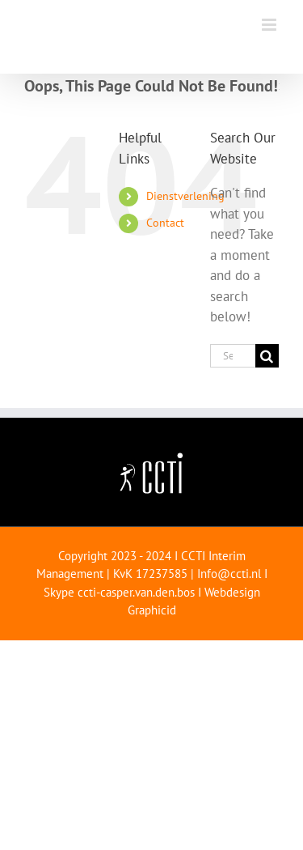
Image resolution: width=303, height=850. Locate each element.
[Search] (267, 356)
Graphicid (152, 610)
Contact (165, 222)
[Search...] (232, 356)
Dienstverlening (185, 196)
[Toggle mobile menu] (270, 24)
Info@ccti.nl (229, 573)
